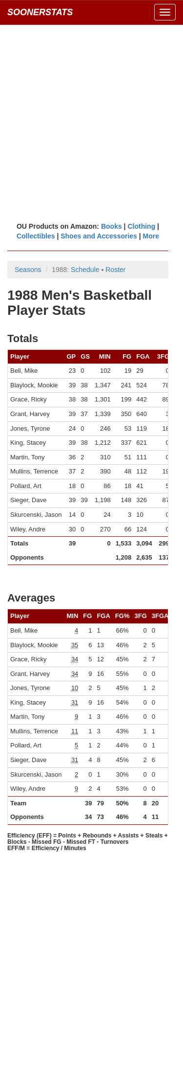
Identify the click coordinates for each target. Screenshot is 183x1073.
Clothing (141, 226)
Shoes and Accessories (99, 236)
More (151, 236)
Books (111, 226)
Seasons (28, 269)
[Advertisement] (91, 123)
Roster (115, 269)
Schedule (85, 269)
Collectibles (36, 236)
